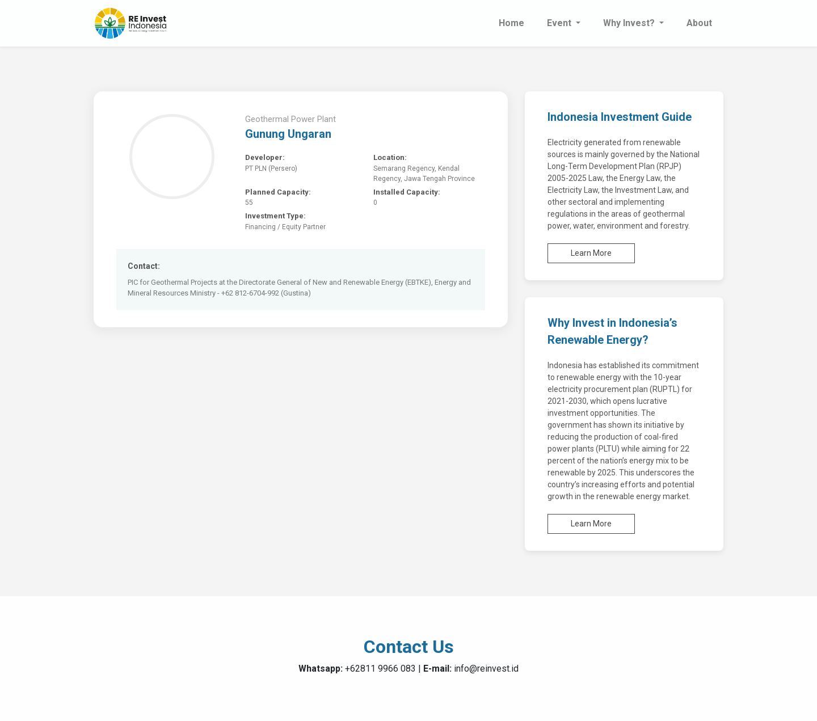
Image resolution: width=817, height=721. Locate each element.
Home (511, 23)
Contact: (144, 266)
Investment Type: (275, 216)
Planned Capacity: (278, 192)
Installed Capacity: (406, 192)
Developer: (265, 157)
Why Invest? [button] (630, 23)
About (699, 23)
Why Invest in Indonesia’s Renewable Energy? (612, 331)
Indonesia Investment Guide (620, 117)
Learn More (591, 253)
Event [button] (560, 23)
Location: (390, 157)
